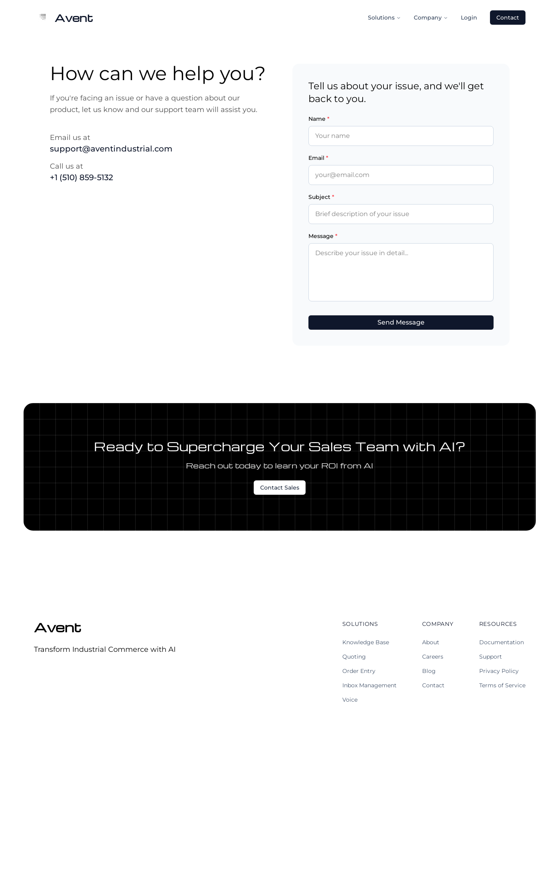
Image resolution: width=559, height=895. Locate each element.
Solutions (384, 17)
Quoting (354, 656)
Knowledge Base (365, 642)
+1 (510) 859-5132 (81, 177)
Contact (507, 17)
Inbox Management (369, 685)
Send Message (401, 322)
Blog (429, 671)
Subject (321, 197)
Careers (432, 656)
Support (490, 656)
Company (431, 17)
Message (323, 236)
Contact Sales (279, 487)
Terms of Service (502, 685)
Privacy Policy (499, 671)
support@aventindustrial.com (111, 148)
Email (318, 157)
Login (469, 17)
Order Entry (358, 671)
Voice (350, 699)
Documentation (501, 642)
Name (319, 118)
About (430, 642)
